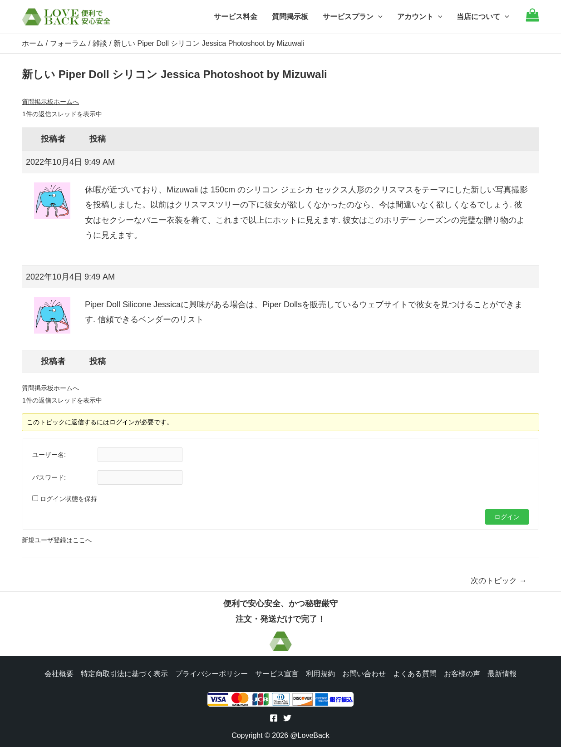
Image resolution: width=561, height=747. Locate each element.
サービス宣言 (277, 674)
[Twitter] (287, 718)
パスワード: (49, 477)
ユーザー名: (49, 454)
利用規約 (320, 674)
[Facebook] (274, 718)
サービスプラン (353, 17)
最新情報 (502, 674)
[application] (378, 17)
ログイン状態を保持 (68, 498)
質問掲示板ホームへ (50, 101)
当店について (483, 17)
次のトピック (499, 580)
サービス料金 (235, 16)
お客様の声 (462, 674)
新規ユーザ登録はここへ (57, 540)
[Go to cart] (532, 19)
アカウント (420, 17)
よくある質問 (415, 674)
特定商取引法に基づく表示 (124, 674)
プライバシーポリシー (211, 674)
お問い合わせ (364, 674)
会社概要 (59, 674)
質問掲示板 (290, 16)
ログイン (507, 517)
